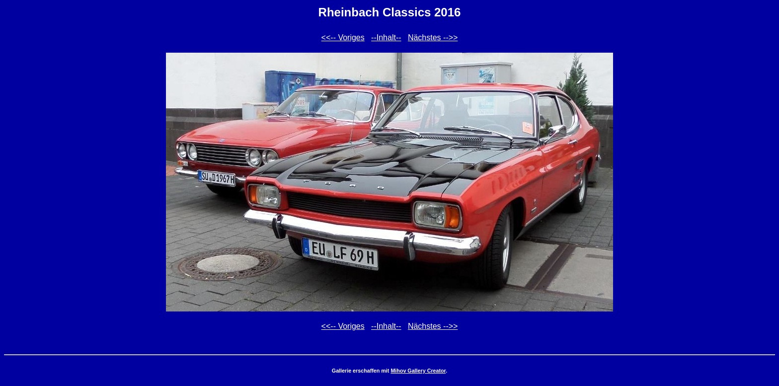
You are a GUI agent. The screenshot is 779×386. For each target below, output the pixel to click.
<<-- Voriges (343, 37)
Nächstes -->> (433, 37)
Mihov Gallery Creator (418, 371)
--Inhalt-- (386, 37)
